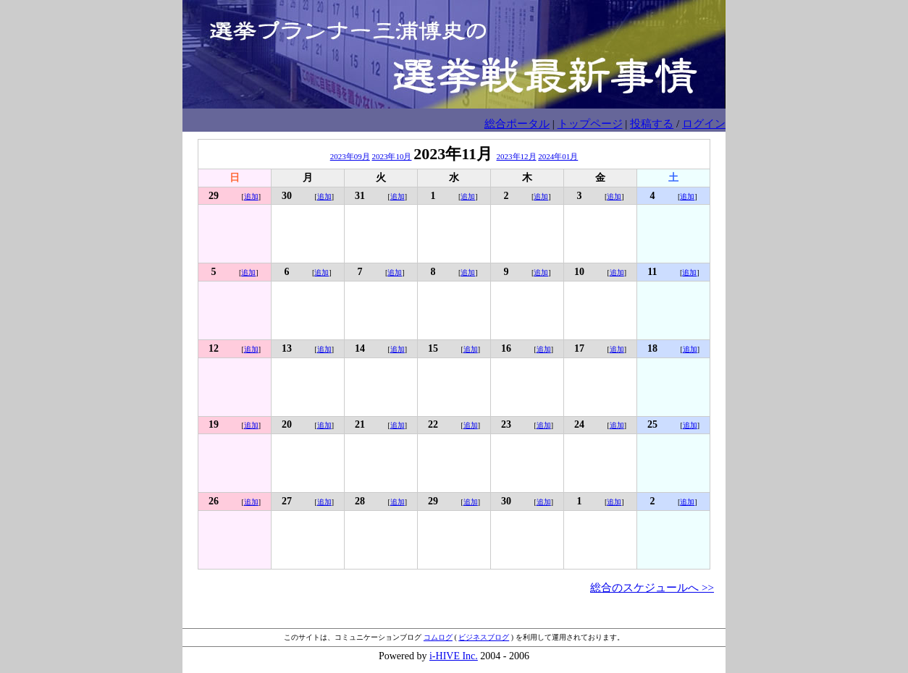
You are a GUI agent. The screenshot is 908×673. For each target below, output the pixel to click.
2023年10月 (391, 156)
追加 (251, 196)
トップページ (590, 123)
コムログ (438, 637)
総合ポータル (517, 123)
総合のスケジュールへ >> (652, 587)
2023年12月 (517, 156)
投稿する (651, 123)
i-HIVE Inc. (453, 656)
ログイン (704, 123)
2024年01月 (558, 156)
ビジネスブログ (483, 637)
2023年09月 (350, 156)
